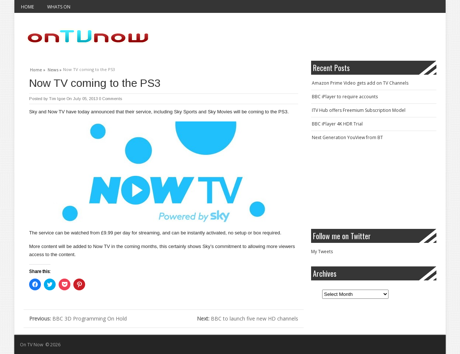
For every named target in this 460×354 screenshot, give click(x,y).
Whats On (58, 7)
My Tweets (322, 251)
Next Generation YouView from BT (347, 137)
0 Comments (110, 98)
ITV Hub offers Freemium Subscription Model (358, 110)
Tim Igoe (57, 98)
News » (55, 69)
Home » (37, 69)
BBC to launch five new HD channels (247, 318)
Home (27, 7)
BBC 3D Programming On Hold (78, 318)
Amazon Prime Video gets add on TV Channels (360, 83)
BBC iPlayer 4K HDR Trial (337, 124)
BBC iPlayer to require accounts (345, 96)
